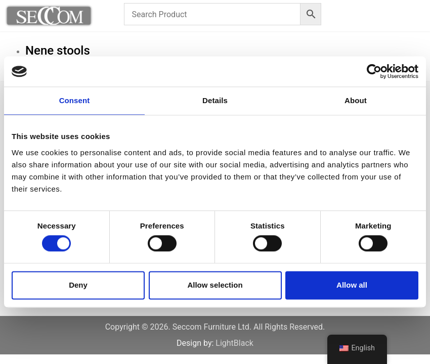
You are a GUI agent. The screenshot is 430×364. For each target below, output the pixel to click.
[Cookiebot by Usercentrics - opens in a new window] (374, 71)
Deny (78, 285)
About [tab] (356, 100)
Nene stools (57, 50)
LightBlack (234, 343)
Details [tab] (215, 100)
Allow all (351, 285)
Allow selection (214, 285)
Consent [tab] (74, 100)
